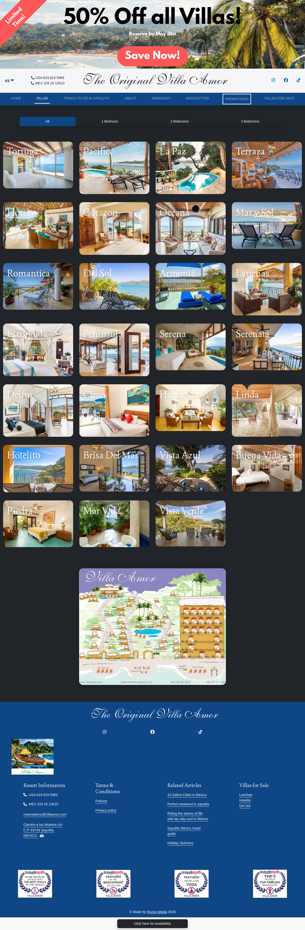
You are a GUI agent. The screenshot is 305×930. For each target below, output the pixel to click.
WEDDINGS (161, 98)
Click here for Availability (152, 923)
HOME (16, 98)
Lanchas (245, 795)
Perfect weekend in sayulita (188, 804)
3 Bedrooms (250, 121)
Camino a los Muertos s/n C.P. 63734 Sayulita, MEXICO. (42, 830)
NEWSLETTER (197, 98)
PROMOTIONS (237, 99)
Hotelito (245, 800)
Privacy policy (105, 810)
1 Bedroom (110, 121)
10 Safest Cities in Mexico (187, 795)
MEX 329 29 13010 (48, 83)
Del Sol (244, 806)
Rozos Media (157, 912)
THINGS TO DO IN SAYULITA (86, 98)
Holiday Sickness (180, 843)
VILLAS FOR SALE (279, 98)
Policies (101, 801)
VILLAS (42, 98)
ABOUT (131, 98)
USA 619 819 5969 (47, 78)
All (47, 121)
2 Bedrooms (179, 121)
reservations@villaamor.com (44, 814)
